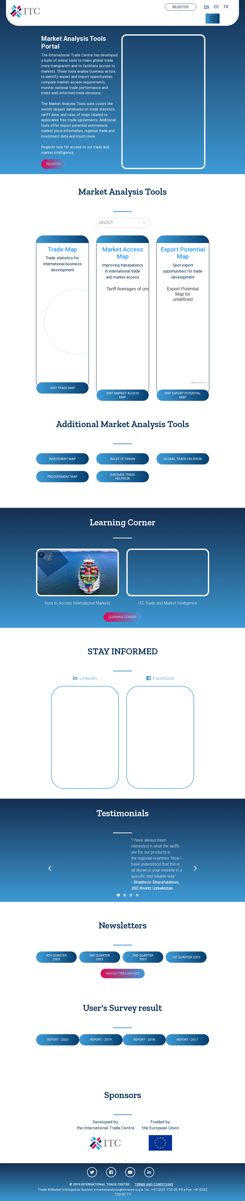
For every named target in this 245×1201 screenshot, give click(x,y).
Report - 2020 (57, 1039)
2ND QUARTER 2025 (142, 957)
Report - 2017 (187, 1039)
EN (206, 7)
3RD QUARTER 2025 (99, 957)
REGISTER (181, 7)
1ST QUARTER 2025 (186, 957)
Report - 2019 (100, 1039)
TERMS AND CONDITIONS (154, 1184)
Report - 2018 (144, 1039)
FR (226, 7)
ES (216, 7)
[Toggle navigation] (213, 19)
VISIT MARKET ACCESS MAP (122, 395)
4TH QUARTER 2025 (56, 957)
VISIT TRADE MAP (62, 388)
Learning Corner (122, 617)
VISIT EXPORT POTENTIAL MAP (183, 395)
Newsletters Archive (123, 973)
